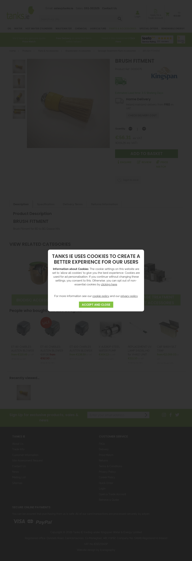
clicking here (109, 284)
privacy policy (129, 296)
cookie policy (100, 296)
